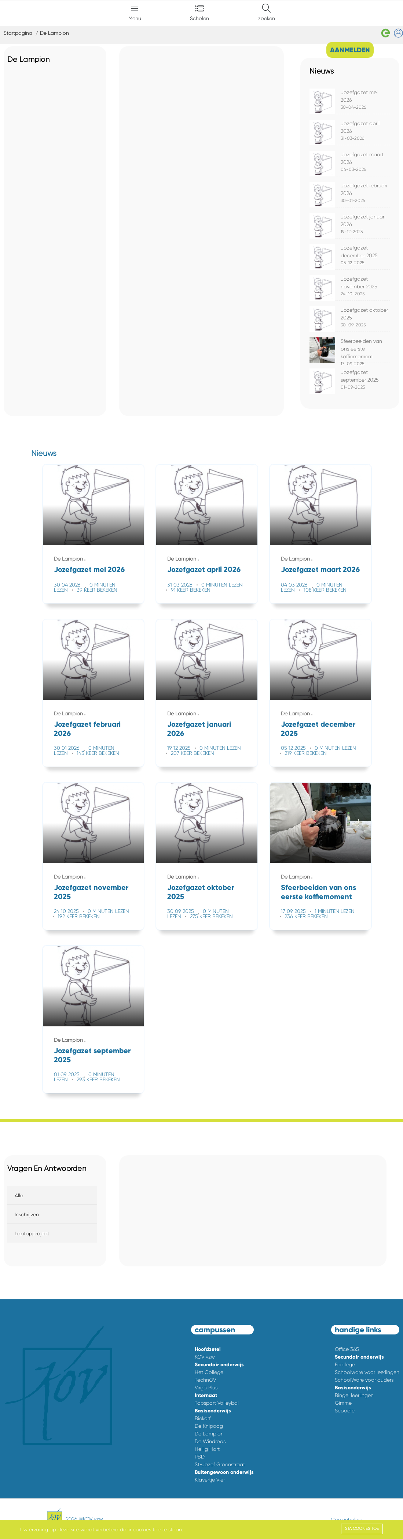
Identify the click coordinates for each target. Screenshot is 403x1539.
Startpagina (18, 33)
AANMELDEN (350, 50)
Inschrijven (27, 1214)
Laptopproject (32, 1233)
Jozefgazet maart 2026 (320, 569)
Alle (19, 1195)
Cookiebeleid (347, 1519)
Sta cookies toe (362, 1528)
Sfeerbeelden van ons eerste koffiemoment (361, 348)
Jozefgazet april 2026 (204, 569)
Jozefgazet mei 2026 (89, 569)
